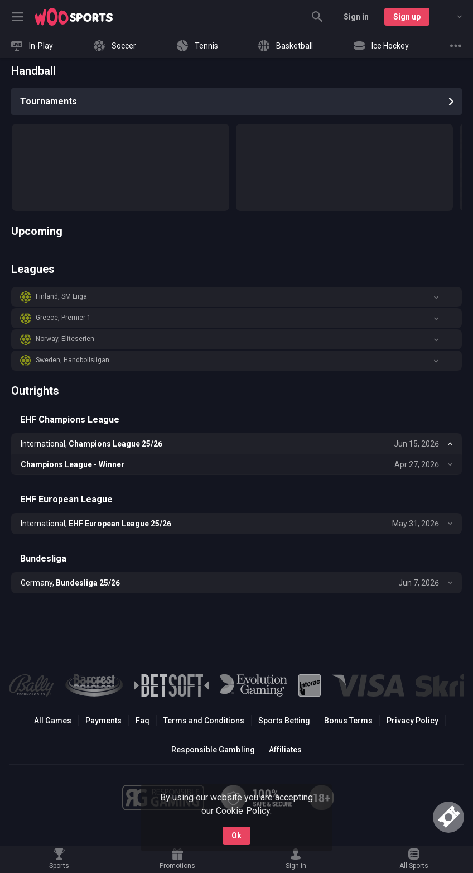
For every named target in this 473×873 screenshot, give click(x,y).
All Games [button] (52, 720)
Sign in (356, 16)
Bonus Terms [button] (348, 720)
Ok (236, 835)
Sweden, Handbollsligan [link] (72, 360)
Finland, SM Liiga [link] (61, 296)
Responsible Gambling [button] (212, 749)
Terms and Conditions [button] (203, 720)
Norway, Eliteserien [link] (65, 339)
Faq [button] (142, 720)
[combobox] (451, 17)
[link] (74, 17)
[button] (236, 297)
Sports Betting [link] (284, 720)
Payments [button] (103, 720)
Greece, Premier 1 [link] (63, 318)
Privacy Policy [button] (412, 720)
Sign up (407, 16)
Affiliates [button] (285, 749)
